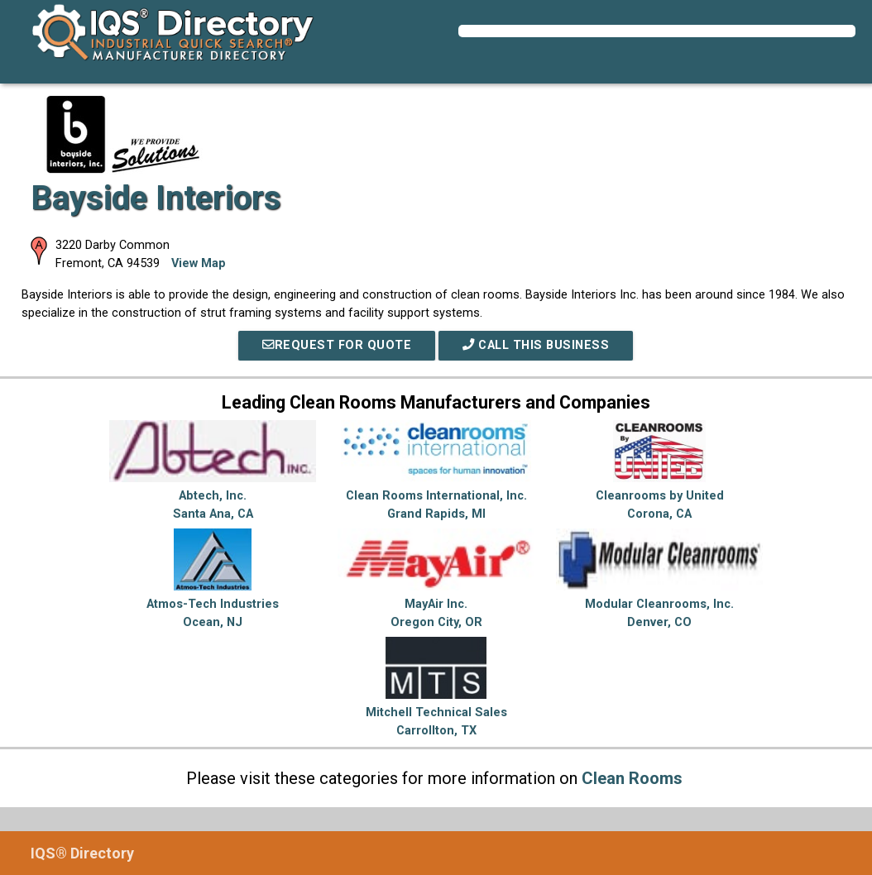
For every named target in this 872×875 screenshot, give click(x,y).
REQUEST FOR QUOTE (336, 345)
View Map (198, 263)
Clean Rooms (632, 778)
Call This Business (535, 345)
